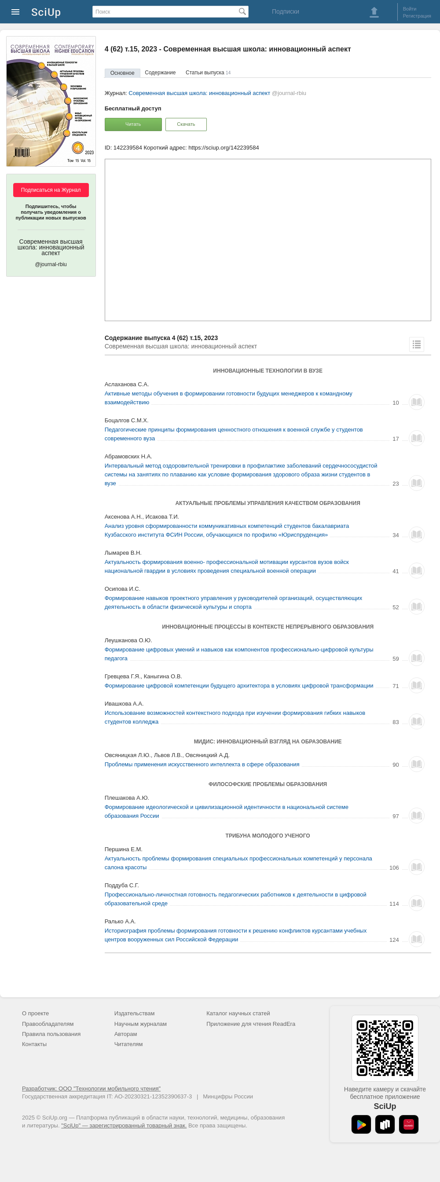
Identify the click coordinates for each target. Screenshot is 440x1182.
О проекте (35, 1013)
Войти (410, 8)
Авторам (125, 1034)
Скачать (186, 124)
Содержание (160, 73)
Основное (122, 73)
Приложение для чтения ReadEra (250, 1024)
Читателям (128, 1044)
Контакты (34, 1044)
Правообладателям (47, 1024)
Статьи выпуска (208, 73)
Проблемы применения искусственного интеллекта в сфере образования (202, 764)
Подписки (285, 11)
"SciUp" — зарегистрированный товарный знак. (124, 1125)
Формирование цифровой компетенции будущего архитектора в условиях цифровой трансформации (239, 685)
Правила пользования (51, 1034)
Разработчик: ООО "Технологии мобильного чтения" (91, 1088)
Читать (133, 124)
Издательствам (134, 1013)
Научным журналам (140, 1024)
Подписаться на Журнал (51, 190)
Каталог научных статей (238, 1013)
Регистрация (417, 15)
